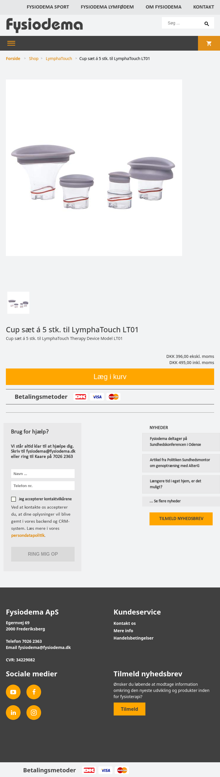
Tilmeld (129, 709)
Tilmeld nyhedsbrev (181, 519)
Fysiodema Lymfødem (107, 7)
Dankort (80, 396)
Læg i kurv (109, 377)
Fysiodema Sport (48, 7)
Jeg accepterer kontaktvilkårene (45, 499)
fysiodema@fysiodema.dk (44, 647)
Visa (96, 396)
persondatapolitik (27, 535)
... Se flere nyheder (165, 501)
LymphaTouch (59, 58)
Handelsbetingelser (134, 638)
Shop (33, 58)
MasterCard (113, 396)
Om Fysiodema (164, 7)
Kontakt (203, 7)
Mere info (123, 630)
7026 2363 (32, 641)
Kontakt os (125, 623)
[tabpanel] (110, 183)
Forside (13, 58)
